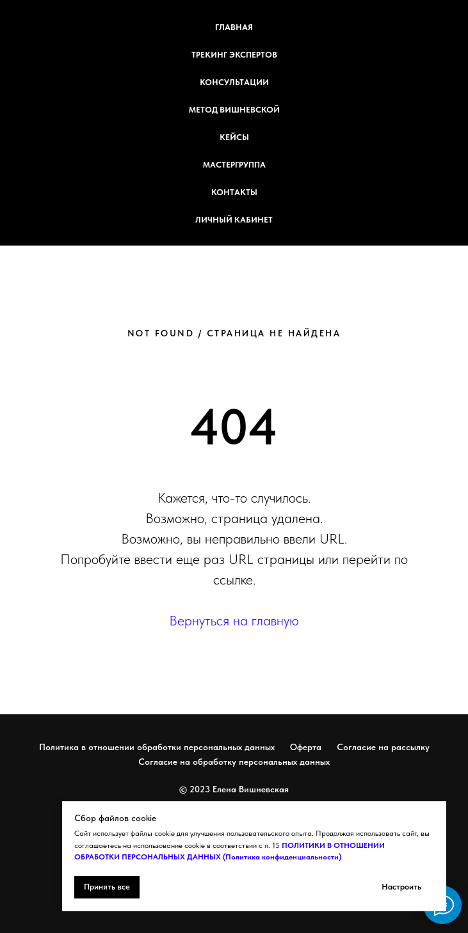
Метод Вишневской (234, 109)
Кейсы (234, 137)
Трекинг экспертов (234, 54)
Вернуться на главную (234, 620)
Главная (234, 27)
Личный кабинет (234, 219)
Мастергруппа (234, 164)
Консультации (234, 82)
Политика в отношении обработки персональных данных (157, 747)
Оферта (305, 747)
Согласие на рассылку (383, 747)
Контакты (234, 192)
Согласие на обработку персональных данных (234, 762)
